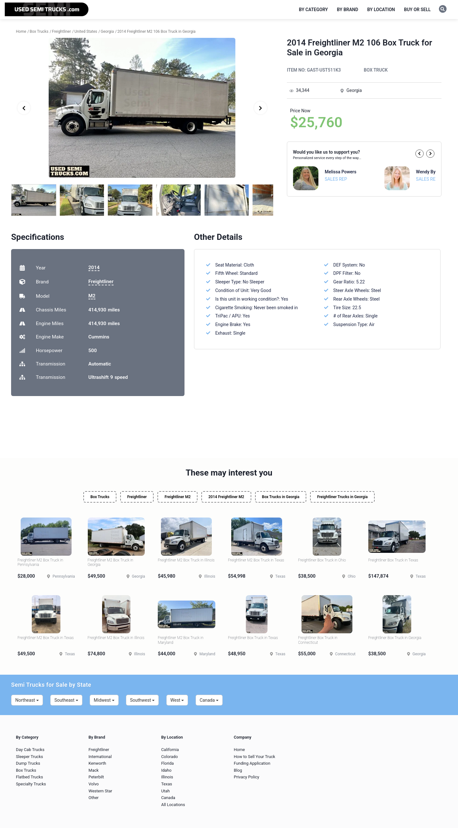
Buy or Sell (417, 9)
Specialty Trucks (31, 784)
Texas (166, 784)
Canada (209, 700)
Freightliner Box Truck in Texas (393, 560)
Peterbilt (96, 777)
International (100, 756)
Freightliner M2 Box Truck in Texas (256, 560)
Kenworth (97, 763)
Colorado (169, 756)
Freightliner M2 (177, 497)
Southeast (66, 700)
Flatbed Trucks (29, 777)
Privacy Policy (246, 777)
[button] (419, 154)
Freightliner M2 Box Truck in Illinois (186, 560)
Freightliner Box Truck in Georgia (394, 638)
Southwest (142, 700)
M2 (91, 296)
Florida (167, 763)
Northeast (27, 700)
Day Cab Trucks (30, 749)
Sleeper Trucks (29, 756)
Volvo (93, 784)
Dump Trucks (28, 763)
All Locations (173, 804)
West (177, 700)
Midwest (104, 700)
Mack (93, 770)
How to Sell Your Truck (254, 756)
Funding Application (252, 763)
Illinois (167, 777)
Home (239, 749)
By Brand (347, 9)
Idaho (166, 770)
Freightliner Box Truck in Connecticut (317, 640)
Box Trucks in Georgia (281, 497)
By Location (381, 9)
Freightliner (101, 281)
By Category (313, 9)
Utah (165, 791)
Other (93, 797)
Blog (238, 770)
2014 (94, 267)
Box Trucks (99, 497)
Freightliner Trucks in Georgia (342, 497)
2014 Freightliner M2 (226, 497)
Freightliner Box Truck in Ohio (322, 560)
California (170, 749)
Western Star (100, 791)
